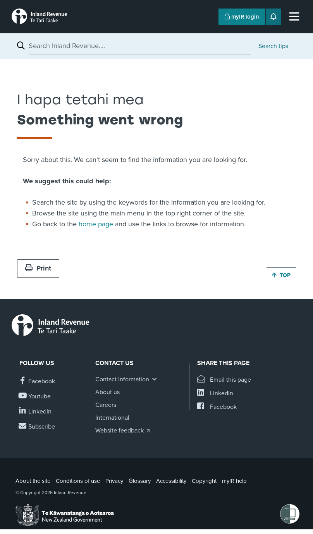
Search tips (273, 46)
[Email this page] (224, 380)
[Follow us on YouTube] (35, 396)
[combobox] (140, 45)
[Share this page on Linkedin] (215, 393)
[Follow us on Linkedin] (35, 412)
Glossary (140, 480)
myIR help (234, 480)
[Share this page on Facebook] (217, 407)
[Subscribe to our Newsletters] (37, 427)
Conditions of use (78, 480)
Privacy (114, 480)
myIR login (242, 16)
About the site (32, 480)
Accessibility (171, 480)
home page (96, 224)
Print (38, 268)
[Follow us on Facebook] (37, 381)
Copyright (204, 480)
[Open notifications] (273, 17)
